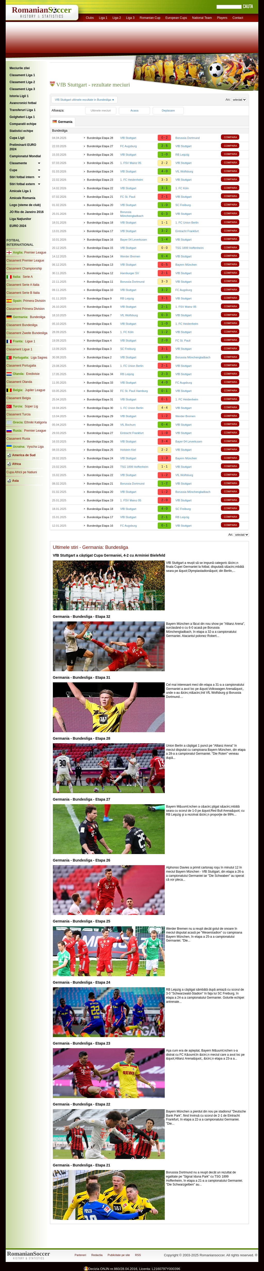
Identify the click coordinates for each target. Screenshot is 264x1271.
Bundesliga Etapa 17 (100, 231)
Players (222, 18)
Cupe (13, 170)
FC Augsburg (128, 146)
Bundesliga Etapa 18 (100, 222)
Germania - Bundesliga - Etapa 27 (81, 799)
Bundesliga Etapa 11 (100, 281)
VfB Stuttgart (128, 137)
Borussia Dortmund (187, 137)
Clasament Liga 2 (22, 82)
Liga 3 (130, 18)
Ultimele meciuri (100, 110)
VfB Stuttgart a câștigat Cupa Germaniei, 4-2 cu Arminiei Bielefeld (109, 555)
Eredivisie (32, 374)
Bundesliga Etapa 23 (100, 179)
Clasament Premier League (25, 260)
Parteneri (80, 1255)
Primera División (34, 301)
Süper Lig (31, 406)
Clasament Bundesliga (21, 325)
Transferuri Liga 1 (23, 110)
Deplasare (168, 110)
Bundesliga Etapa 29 (100, 416)
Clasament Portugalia (21, 365)
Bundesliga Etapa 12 (100, 273)
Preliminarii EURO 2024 (23, 147)
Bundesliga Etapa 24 (100, 171)
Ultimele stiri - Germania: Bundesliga (90, 547)
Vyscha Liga (35, 446)
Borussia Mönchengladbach (192, 357)
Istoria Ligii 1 (19, 96)
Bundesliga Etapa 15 (100, 247)
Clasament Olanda (19, 382)
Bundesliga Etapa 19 (100, 213)
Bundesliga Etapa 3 (99, 348)
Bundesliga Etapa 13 (100, 264)
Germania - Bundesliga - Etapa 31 (81, 677)
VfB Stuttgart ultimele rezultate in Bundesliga (84, 99)
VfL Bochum (128, 424)
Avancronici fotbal (23, 103)
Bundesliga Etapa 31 (100, 399)
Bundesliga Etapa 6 (99, 323)
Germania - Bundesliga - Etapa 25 (81, 921)
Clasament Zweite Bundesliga (26, 333)
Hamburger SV (129, 273)
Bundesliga (37, 317)
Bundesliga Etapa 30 (100, 407)
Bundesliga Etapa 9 (99, 298)
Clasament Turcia (18, 414)
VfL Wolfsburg (184, 171)
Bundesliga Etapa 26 (100, 154)
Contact (238, 18)
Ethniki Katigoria (35, 422)
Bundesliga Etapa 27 (100, 146)
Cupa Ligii (17, 138)
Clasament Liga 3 (22, 89)
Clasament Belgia (18, 398)
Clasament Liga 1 (22, 75)
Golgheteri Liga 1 (22, 117)
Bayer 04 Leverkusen (133, 239)
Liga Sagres (39, 357)
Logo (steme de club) (25, 205)
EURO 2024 (18, 226)
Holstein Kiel (128, 449)
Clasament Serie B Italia (23, 293)
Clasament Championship (24, 268)
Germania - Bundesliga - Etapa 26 (81, 860)
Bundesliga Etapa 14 (100, 256)
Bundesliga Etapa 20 (100, 205)
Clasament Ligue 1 (19, 349)
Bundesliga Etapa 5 (99, 332)
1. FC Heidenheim (131, 179)
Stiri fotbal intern (22, 177)
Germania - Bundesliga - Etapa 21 (81, 1165)
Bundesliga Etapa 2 (99, 357)
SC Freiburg (183, 205)
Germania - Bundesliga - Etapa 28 (81, 738)
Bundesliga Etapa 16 (100, 239)
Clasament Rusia (18, 438)
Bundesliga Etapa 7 (99, 315)
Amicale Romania (22, 198)
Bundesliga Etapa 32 (100, 390)
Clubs (90, 18)
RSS (138, 1255)
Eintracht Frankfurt (187, 231)
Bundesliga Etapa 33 (100, 382)
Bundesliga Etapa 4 (99, 340)
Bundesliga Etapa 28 (100, 137)
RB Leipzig (182, 154)
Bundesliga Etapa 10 (100, 289)
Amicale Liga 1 (20, 191)
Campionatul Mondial (25, 156)
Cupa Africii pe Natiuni (21, 472)
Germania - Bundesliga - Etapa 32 (81, 616)
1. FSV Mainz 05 (130, 162)
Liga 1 (103, 18)
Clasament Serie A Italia (22, 285)
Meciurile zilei (20, 68)
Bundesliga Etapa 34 (100, 374)
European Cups (176, 18)
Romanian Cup (150, 18)
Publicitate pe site (119, 1255)
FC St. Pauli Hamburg (134, 390)
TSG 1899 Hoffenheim (189, 247)
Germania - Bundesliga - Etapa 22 (81, 1104)
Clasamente (18, 163)
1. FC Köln (182, 188)
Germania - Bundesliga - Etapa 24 (81, 982)
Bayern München (186, 264)
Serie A (28, 277)
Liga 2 (116, 18)
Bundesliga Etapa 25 (100, 162)
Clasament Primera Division (25, 309)
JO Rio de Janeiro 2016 (27, 212)
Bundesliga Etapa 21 (100, 196)
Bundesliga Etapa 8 (99, 306)
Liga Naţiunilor (20, 219)
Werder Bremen (130, 256)
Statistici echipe (21, 131)
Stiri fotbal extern (22, 184)
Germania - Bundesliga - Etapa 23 (81, 1043)
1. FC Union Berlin (187, 222)
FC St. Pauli (127, 196)
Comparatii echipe (23, 124)
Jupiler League (35, 390)
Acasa (134, 110)
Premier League (35, 252)
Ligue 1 (30, 341)
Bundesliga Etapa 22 (100, 188)
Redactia (96, 1255)
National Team (202, 18)
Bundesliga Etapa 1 (99, 365)
